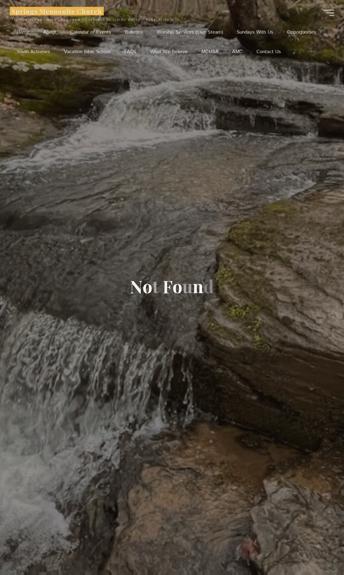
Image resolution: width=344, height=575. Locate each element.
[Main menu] (328, 13)
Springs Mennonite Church (57, 11)
